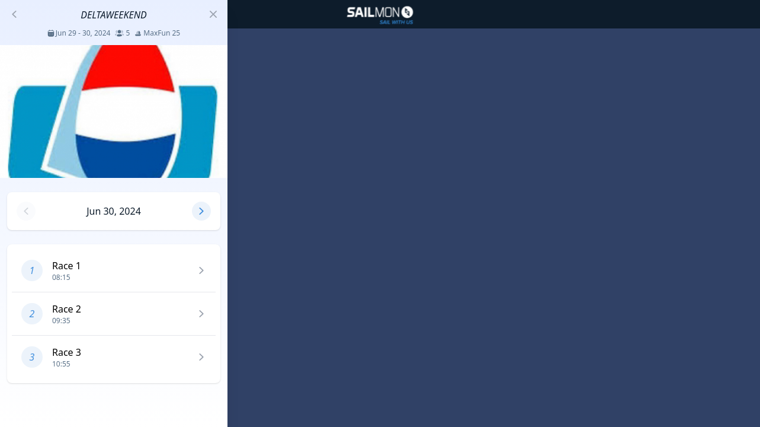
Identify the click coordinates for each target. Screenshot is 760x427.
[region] (380, 213)
